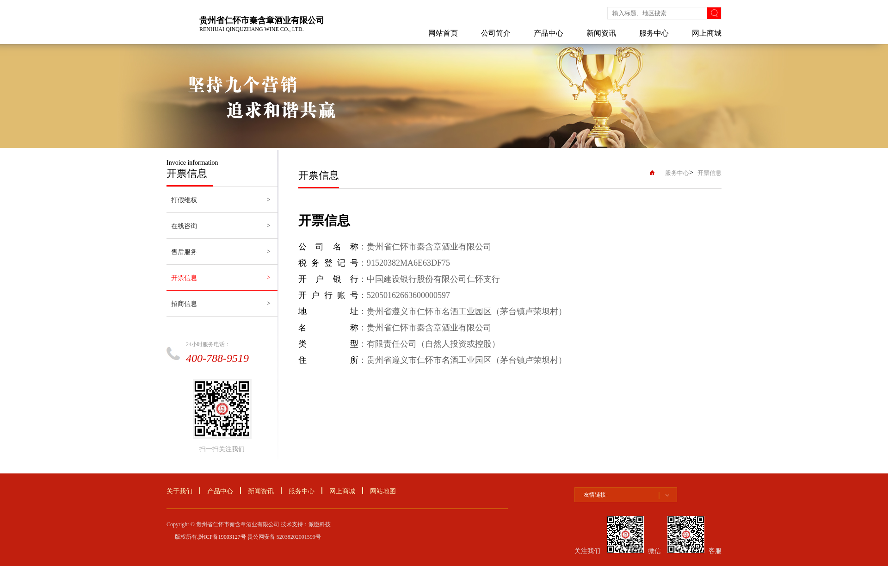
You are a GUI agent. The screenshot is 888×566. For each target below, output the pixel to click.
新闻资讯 (601, 33)
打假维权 (184, 200)
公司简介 (496, 33)
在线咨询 (184, 226)
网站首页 (443, 33)
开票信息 (184, 277)
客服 (715, 550)
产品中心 (548, 33)
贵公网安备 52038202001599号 (284, 537)
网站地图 (383, 491)
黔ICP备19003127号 (222, 537)
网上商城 (707, 33)
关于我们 (179, 491)
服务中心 (654, 33)
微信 (654, 550)
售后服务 (184, 252)
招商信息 (184, 303)
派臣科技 (319, 524)
